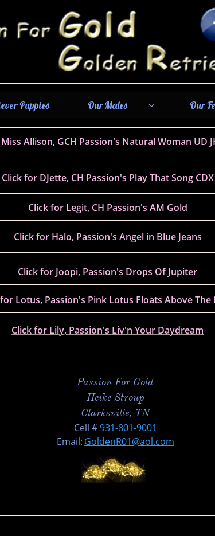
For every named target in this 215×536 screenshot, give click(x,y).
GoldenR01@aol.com (129, 441)
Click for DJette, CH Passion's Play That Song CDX (108, 177)
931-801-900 (126, 427)
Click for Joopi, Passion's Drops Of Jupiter (107, 271)
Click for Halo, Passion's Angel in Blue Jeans (108, 236)
